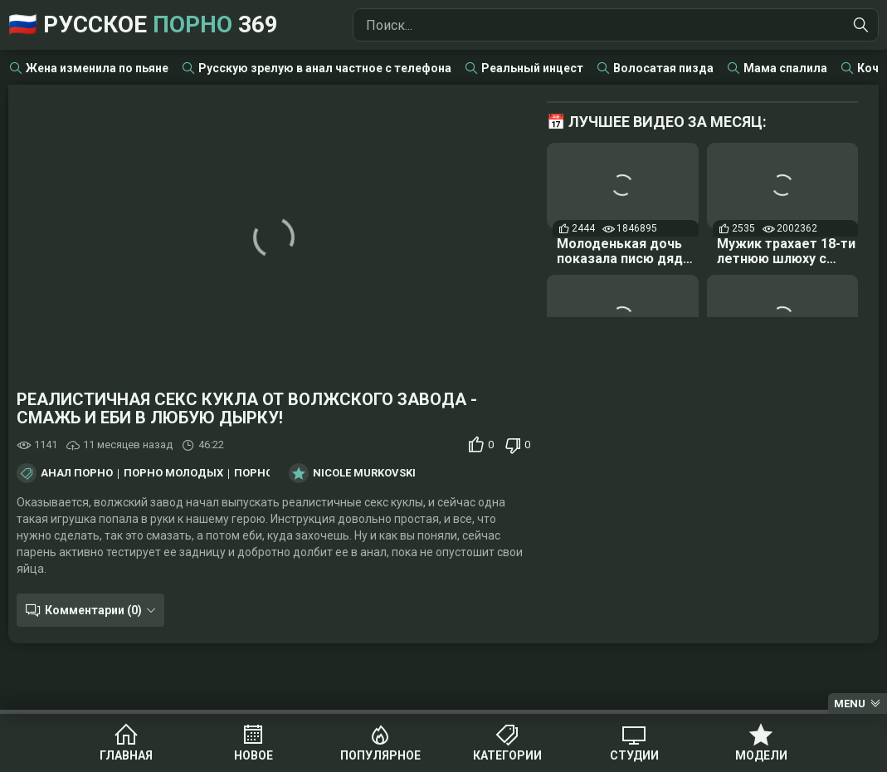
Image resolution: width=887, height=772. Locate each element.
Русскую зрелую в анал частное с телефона (324, 68)
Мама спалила (785, 68)
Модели (761, 755)
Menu (849, 703)
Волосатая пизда (663, 68)
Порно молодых (173, 473)
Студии (634, 755)
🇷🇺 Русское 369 (143, 24)
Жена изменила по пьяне (97, 68)
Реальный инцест (532, 68)
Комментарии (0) (93, 610)
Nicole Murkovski (364, 473)
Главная (126, 755)
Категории (507, 755)
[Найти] (861, 25)
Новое (253, 755)
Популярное (380, 755)
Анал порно (77, 473)
